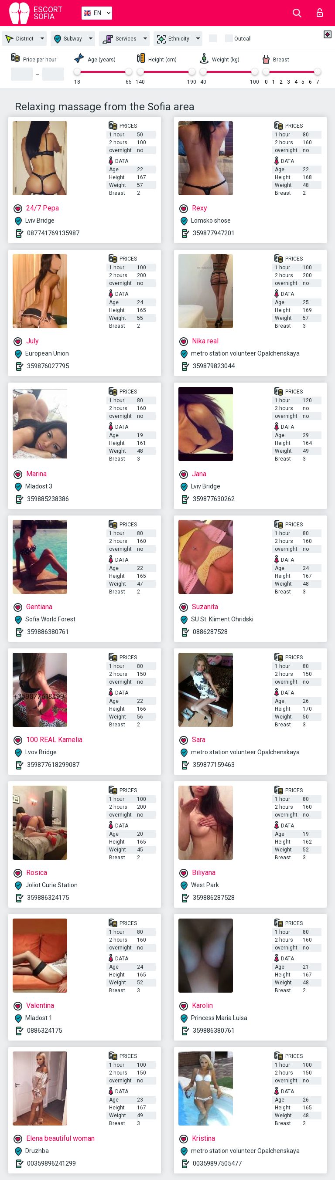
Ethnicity (173, 39)
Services (120, 39)
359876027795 (48, 366)
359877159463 (214, 765)
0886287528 (210, 632)
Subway (68, 39)
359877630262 (214, 499)
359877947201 (214, 233)
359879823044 (214, 366)
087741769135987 (53, 233)
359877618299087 (53, 765)
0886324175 (44, 1030)
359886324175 (48, 898)
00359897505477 (217, 1163)
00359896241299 (51, 1163)
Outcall (243, 39)
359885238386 (48, 499)
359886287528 (214, 898)
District (19, 39)
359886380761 (48, 632)
